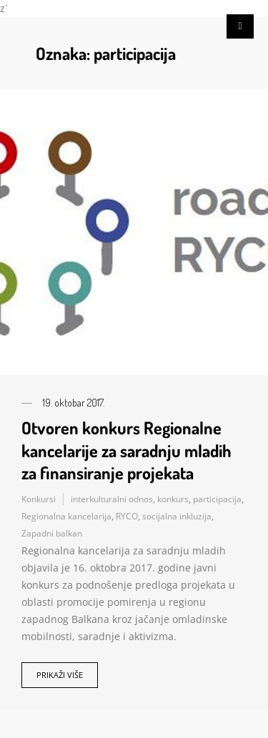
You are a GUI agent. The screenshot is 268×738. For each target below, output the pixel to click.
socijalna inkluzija (177, 516)
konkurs (173, 499)
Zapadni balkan (51, 533)
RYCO (127, 516)
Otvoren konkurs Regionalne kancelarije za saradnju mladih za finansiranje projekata (126, 450)
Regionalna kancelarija (66, 516)
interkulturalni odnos (112, 499)
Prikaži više (59, 674)
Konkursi (38, 499)
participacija (217, 499)
